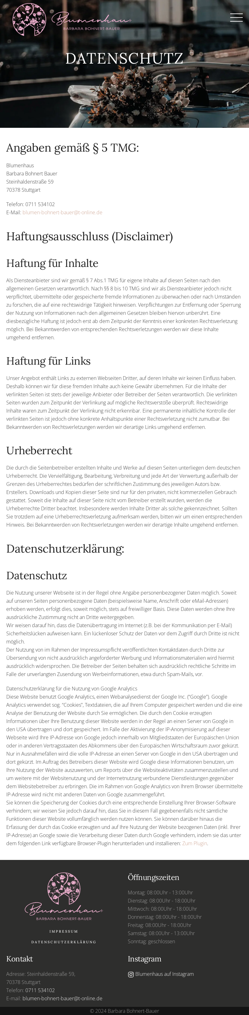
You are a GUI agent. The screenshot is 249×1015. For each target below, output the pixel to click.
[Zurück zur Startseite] (75, 18)
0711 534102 (40, 990)
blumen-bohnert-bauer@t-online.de (62, 212)
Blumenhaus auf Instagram (161, 974)
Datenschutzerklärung (63, 942)
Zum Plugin (194, 843)
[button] (236, 17)
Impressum (63, 931)
